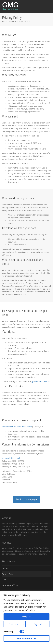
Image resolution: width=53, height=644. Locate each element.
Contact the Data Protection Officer (17, 426)
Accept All (26, 616)
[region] (26, 617)
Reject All (38, 624)
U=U (4, 579)
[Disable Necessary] (22, 631)
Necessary (8, 631)
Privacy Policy (8, 574)
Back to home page (26, 499)
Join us (5, 568)
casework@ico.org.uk (11, 458)
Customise (14, 624)
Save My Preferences (26, 638)
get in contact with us (41, 381)
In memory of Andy (10, 585)
